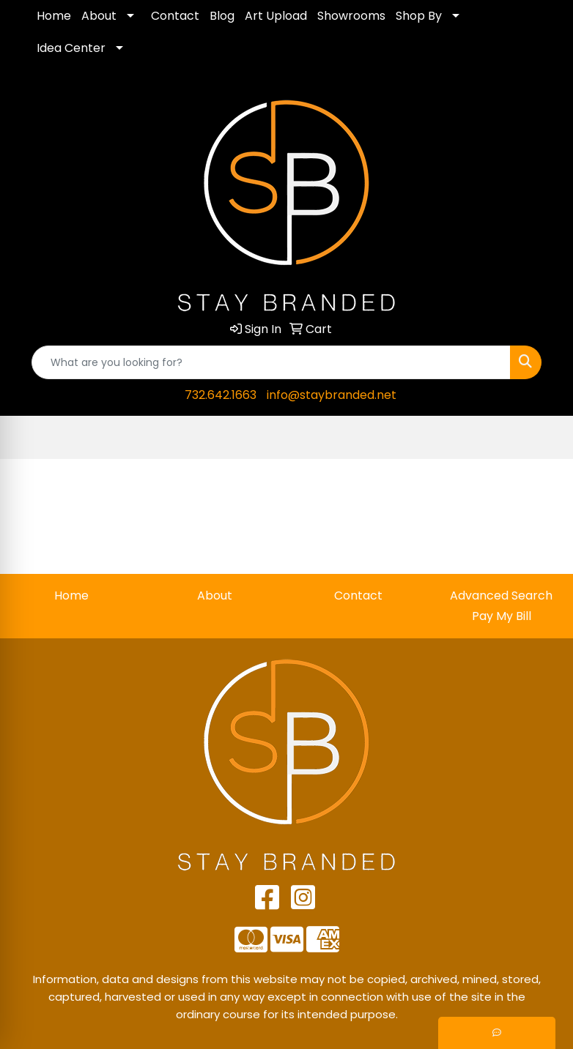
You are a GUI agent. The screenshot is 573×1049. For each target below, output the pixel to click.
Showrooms (351, 15)
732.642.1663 (220, 395)
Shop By (419, 15)
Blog (222, 15)
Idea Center (71, 48)
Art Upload (276, 15)
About (99, 15)
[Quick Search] (271, 362)
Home (54, 15)
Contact (175, 15)
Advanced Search (501, 595)
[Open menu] (543, 437)
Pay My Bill (501, 616)
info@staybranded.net (331, 395)
